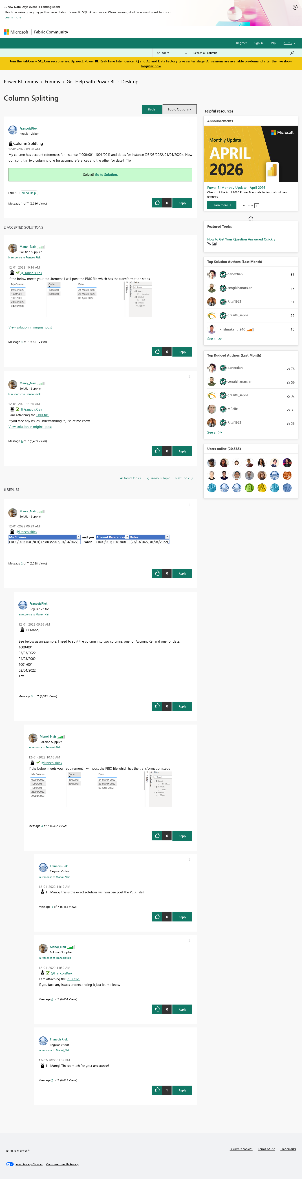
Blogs (156, 32)
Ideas (116, 32)
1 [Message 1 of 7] (22, 203)
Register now (151, 66)
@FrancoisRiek (31, 273)
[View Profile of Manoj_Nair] (28, 246)
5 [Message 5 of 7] (52, 906)
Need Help (29, 192)
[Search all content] (244, 52)
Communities (136, 32)
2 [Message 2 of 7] (22, 563)
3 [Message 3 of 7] (32, 696)
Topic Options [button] (178, 109)
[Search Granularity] (171, 52)
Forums (78, 32)
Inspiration (98, 32)
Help (273, 43)
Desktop (129, 81)
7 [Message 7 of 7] (52, 1080)
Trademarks (288, 1149)
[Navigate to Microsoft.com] (16, 32)
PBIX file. (42, 415)
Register (241, 43)
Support (192, 32)
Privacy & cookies (241, 1149)
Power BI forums (21, 81)
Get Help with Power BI (91, 81)
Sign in (258, 43)
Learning (173, 32)
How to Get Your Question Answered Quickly (241, 239)
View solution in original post (30, 327)
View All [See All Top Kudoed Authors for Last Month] (214, 432)
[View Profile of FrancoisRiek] (28, 128)
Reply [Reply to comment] (182, 352)
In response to (24, 257)
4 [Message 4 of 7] (22, 342)
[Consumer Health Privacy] (62, 1164)
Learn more (12, 17)
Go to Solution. (106, 174)
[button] (152, 109)
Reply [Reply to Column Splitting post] (182, 203)
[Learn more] (221, 205)
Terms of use (266, 1149)
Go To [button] (288, 43)
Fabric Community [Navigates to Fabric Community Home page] (51, 32)
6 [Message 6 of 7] (22, 441)
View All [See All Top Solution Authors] (214, 338)
